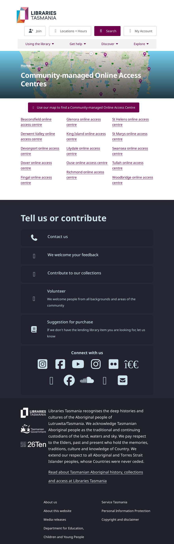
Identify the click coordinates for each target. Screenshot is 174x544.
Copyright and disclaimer (120, 519)
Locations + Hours (70, 31)
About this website (57, 511)
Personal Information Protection (126, 511)
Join (35, 31)
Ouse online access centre (87, 162)
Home (26, 65)
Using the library (37, 44)
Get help (76, 44)
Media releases (55, 519)
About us (50, 502)
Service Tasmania (114, 502)
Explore (139, 44)
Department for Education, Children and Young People (64, 532)
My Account (140, 31)
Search (107, 31)
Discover (107, 44)
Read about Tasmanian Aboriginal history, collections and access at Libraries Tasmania (95, 476)
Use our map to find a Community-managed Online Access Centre (83, 107)
